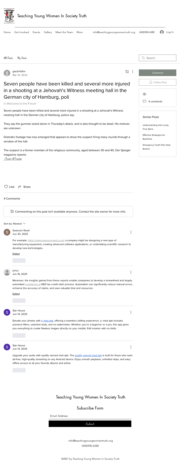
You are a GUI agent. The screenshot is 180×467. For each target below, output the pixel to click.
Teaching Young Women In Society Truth (52, 15)
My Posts (22, 58)
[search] (157, 58)
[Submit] (90, 424)
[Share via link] (24, 186)
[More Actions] (131, 71)
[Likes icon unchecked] (6, 186)
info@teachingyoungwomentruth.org (114, 32)
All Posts (8, 58)
